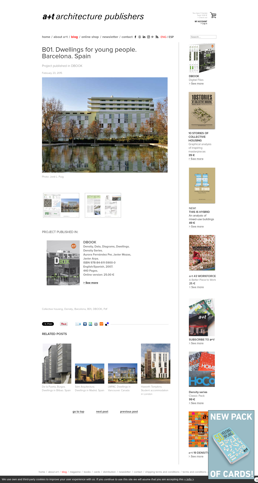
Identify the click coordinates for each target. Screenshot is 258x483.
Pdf (105, 309)
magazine (75, 472)
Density (68, 309)
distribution (109, 472)
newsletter (110, 37)
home (46, 37)
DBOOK (77, 66)
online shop (90, 37)
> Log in (204, 24)
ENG (163, 37)
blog (74, 37)
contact (127, 37)
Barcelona (80, 309)
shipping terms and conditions (162, 472)
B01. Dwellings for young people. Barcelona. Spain (89, 53)
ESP (171, 37)
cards (97, 472)
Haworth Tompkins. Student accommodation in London (154, 390)
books (87, 472)
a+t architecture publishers (98, 16)
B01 (89, 309)
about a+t (61, 37)
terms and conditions (194, 472)
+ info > (189, 479)
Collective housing (52, 309)
